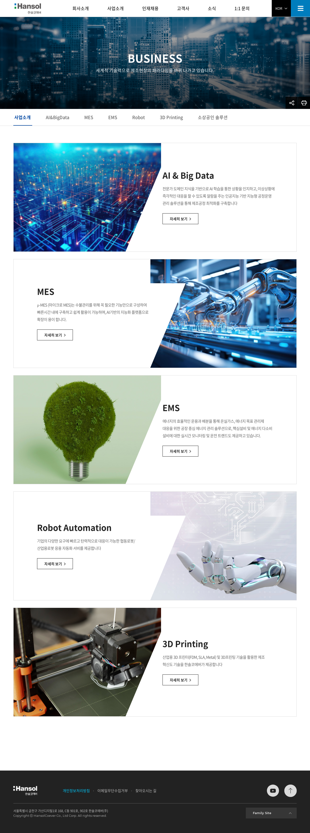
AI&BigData (57, 117)
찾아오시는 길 (145, 790)
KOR (281, 8)
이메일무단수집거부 (112, 790)
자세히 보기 (198, 222)
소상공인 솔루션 (213, 117)
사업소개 (22, 117)
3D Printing (171, 117)
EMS (112, 117)
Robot (138, 117)
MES (88, 117)
